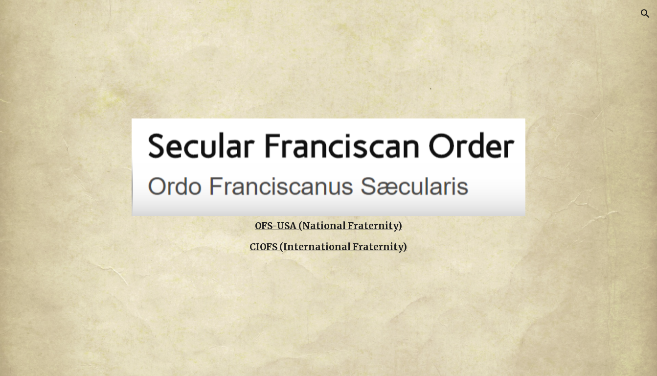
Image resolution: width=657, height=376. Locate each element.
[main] (329, 226)
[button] (645, 13)
